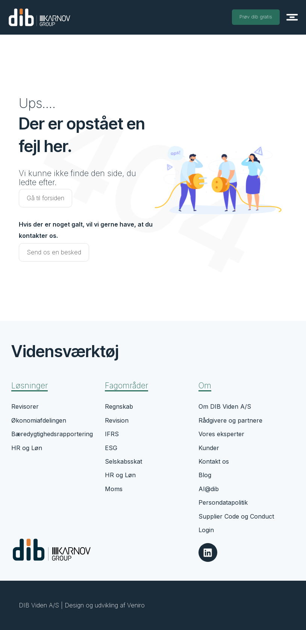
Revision (117, 420)
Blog (204, 475)
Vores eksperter (221, 434)
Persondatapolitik (223, 502)
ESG (111, 448)
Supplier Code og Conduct (236, 516)
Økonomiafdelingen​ (38, 420)
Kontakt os (213, 461)
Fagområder (126, 385)
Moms (114, 489)
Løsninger (29, 385)
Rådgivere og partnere (230, 420)
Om (204, 385)
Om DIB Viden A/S (224, 406)
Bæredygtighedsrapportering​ (52, 434)
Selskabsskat (123, 461)
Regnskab (119, 406)
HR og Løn (26, 448)
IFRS (112, 434)
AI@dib (208, 489)
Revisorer (25, 406)
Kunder (208, 448)
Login (206, 530)
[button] (291, 17)
